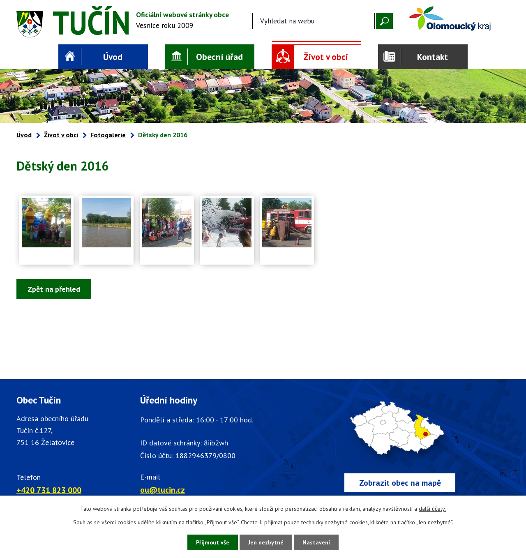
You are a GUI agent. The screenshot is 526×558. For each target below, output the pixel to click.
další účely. (432, 508)
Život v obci (326, 56)
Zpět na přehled (54, 289)
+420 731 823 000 (48, 490)
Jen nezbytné (266, 542)
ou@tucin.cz (162, 489)
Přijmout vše (212, 542)
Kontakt (432, 56)
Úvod (112, 56)
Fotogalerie (108, 135)
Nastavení (316, 542)
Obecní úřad (219, 56)
